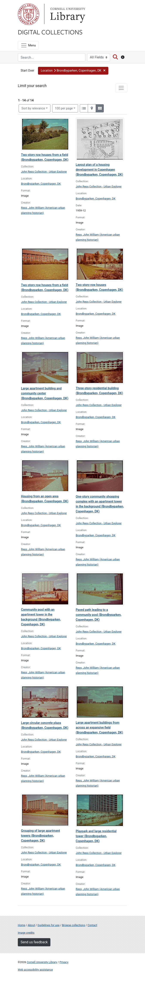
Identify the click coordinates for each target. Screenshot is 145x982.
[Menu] (28, 45)
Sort (33, 108)
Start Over (27, 70)
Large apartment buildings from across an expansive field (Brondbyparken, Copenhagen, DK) (99, 727)
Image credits (26, 932)
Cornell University (28, 14)
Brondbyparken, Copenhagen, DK (41, 183)
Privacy (63, 962)
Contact (92, 925)
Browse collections (73, 925)
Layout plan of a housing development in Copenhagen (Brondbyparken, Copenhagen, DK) (99, 169)
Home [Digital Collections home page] (21, 925)
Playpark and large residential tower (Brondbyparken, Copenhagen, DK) (96, 836)
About (31, 925)
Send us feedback (34, 942)
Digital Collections (50, 31)
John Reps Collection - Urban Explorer (44, 171)
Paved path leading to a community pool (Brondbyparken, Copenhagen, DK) (98, 615)
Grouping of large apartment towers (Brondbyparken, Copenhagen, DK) (40, 836)
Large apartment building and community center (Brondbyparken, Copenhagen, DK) (44, 393)
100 (64, 108)
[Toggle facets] (121, 88)
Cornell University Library (42, 962)
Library (67, 14)
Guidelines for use (48, 925)
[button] (73, 71)
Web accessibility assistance (35, 969)
